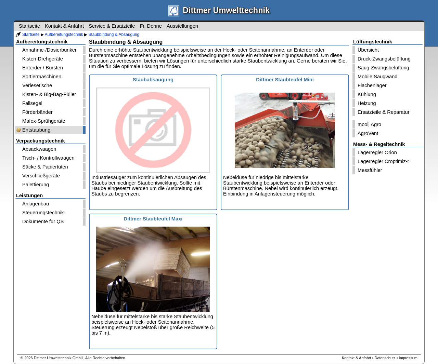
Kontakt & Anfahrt (64, 26)
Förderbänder (37, 112)
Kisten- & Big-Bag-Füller (49, 94)
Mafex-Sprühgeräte (43, 121)
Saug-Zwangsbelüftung (383, 67)
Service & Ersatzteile (112, 26)
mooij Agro (369, 124)
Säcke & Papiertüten (45, 167)
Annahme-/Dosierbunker (49, 50)
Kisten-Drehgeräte (42, 59)
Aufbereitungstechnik (64, 34)
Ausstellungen (182, 26)
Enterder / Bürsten (42, 67)
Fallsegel (32, 103)
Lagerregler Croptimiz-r (383, 161)
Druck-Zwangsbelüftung (384, 59)
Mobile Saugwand (378, 76)
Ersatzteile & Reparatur (384, 112)
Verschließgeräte (41, 175)
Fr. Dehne (151, 26)
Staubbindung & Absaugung (113, 34)
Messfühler (370, 170)
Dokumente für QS (43, 221)
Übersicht (368, 50)
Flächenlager (372, 85)
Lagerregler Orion (377, 152)
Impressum (408, 358)
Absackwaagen (39, 149)
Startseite (31, 34)
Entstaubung (36, 130)
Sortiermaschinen (41, 76)
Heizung (367, 103)
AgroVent (368, 133)
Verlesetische (37, 85)
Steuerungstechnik (43, 212)
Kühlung (367, 94)
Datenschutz (384, 358)
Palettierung (35, 184)
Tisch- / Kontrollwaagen (48, 158)
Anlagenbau (35, 203)
